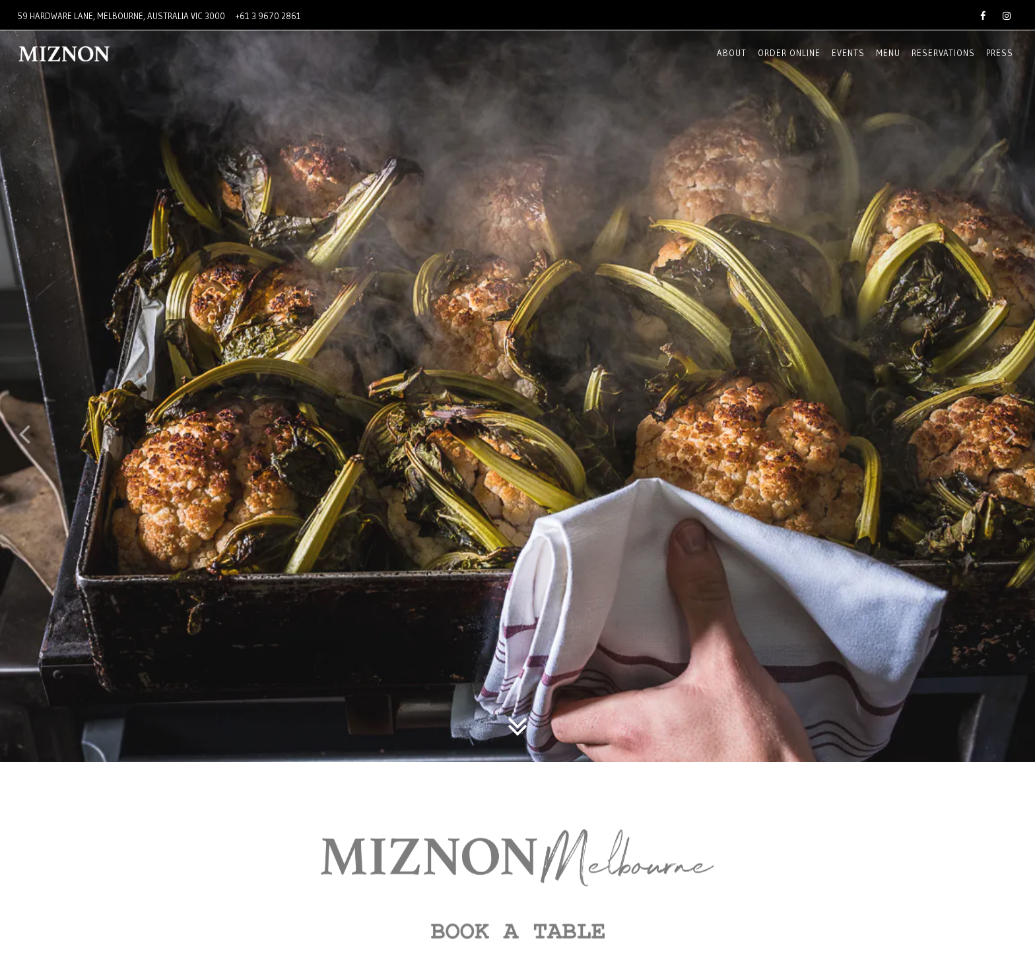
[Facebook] (982, 14)
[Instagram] (1006, 14)
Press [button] (999, 53)
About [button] (732, 53)
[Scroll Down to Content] (517, 695)
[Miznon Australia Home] (88, 53)
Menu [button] (888, 53)
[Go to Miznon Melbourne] (121, 16)
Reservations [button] (943, 53)
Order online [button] (789, 53)
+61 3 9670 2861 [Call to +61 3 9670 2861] (268, 16)
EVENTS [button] (848, 53)
